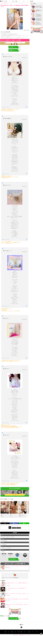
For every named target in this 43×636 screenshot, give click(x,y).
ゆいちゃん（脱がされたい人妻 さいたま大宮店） (11, 40)
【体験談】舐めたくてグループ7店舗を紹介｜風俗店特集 (39, 11)
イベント (28, 1)
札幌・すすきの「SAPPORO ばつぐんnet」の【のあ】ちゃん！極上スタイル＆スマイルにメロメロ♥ (39, 24)
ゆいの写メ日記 (6, 107)
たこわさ (15, 576)
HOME (5, 631)
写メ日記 (8, 1)
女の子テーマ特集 (18, 1)
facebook (15, 523)
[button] (28, 509)
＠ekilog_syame (18, 526)
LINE (24, 523)
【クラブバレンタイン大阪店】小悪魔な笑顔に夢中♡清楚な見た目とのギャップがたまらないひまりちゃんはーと (39, 20)
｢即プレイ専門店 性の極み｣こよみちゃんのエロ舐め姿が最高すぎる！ (15, 588)
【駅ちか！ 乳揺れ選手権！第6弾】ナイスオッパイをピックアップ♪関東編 (39, 7)
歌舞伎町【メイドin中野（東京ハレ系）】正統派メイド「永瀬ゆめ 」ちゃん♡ (17, 593)
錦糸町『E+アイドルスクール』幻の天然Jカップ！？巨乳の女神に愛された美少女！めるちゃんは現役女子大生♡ (39, 16)
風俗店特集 (38, 1)
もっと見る (14, 494)
